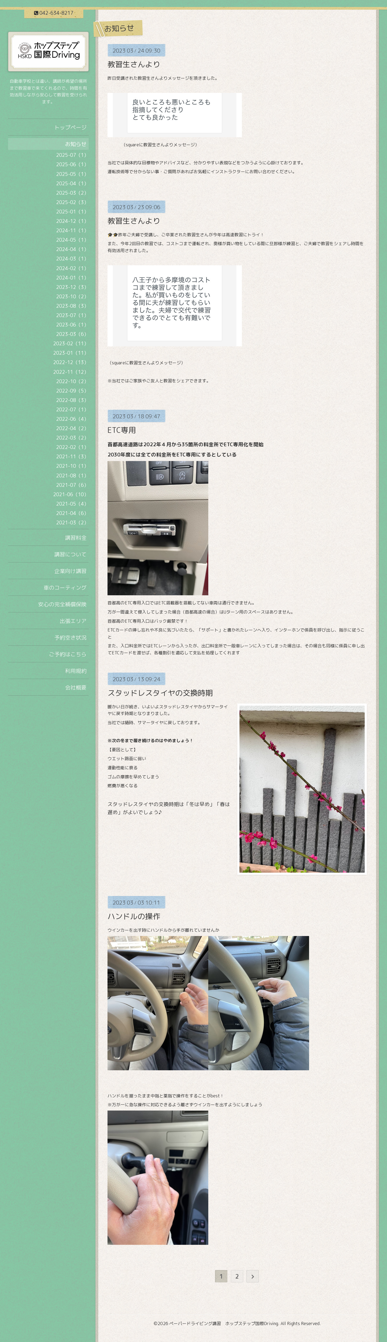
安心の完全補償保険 (62, 604)
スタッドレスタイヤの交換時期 (160, 693)
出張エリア (73, 621)
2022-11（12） (71, 372)
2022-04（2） (72, 428)
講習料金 (76, 537)
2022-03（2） (72, 437)
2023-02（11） (71, 343)
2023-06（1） (72, 324)
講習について (70, 554)
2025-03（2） (72, 193)
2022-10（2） (72, 381)
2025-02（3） (72, 202)
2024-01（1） (72, 277)
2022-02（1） (72, 447)
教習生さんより (134, 64)
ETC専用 (122, 430)
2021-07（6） (72, 485)
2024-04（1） (72, 249)
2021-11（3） (72, 456)
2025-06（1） (72, 164)
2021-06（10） (71, 494)
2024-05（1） (72, 240)
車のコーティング (65, 587)
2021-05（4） (72, 503)
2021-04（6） (72, 513)
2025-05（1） (72, 174)
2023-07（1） (72, 315)
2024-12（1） (72, 221)
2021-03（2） (72, 522)
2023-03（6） (72, 334)
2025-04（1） (72, 183)
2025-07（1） (72, 155)
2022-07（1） (72, 409)
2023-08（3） (72, 306)
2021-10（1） (72, 466)
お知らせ (76, 144)
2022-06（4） (72, 419)
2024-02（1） (72, 268)
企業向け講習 (70, 571)
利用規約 (76, 670)
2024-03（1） (72, 258)
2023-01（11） (71, 353)
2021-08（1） (72, 475)
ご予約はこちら (68, 654)
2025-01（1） (72, 211)
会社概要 (76, 687)
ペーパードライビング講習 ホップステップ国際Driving (223, 1323)
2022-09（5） (72, 390)
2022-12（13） (71, 362)
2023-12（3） (72, 287)
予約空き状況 (70, 637)
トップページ (70, 127)
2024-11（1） (72, 230)
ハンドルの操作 (134, 916)
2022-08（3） (72, 400)
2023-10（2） (72, 296)
